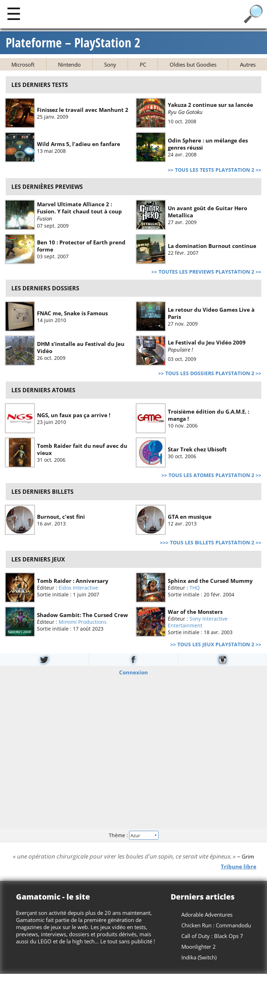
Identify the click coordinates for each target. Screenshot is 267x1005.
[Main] (13, 13)
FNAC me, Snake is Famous (72, 313)
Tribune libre (238, 866)
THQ (194, 587)
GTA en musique (190, 516)
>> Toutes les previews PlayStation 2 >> (206, 272)
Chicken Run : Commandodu (216, 925)
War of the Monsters (195, 611)
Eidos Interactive (78, 587)
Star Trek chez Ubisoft (197, 448)
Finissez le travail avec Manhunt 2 (82, 109)
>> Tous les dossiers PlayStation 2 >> (209, 373)
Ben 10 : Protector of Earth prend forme (81, 245)
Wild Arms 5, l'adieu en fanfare (78, 143)
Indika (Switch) (199, 957)
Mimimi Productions (83, 621)
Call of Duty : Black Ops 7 (212, 935)
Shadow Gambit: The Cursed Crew (82, 614)
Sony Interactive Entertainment (198, 621)
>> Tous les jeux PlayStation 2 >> (215, 644)
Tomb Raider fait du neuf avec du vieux (82, 449)
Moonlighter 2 (198, 946)
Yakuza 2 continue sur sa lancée (210, 104)
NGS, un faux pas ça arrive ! (73, 414)
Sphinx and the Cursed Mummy (210, 580)
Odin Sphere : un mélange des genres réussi (208, 144)
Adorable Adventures (207, 914)
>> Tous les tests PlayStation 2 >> (214, 170)
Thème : (133, 835)
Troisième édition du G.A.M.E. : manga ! (208, 415)
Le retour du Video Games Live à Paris (211, 313)
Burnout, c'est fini (61, 516)
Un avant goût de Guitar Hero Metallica (207, 211)
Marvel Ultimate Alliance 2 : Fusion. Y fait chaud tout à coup (79, 208)
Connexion (133, 671)
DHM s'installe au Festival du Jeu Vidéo (80, 347)
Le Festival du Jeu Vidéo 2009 (207, 342)
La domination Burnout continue (212, 245)
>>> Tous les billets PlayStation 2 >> (210, 542)
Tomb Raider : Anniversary (72, 580)
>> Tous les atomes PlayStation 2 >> (211, 475)
